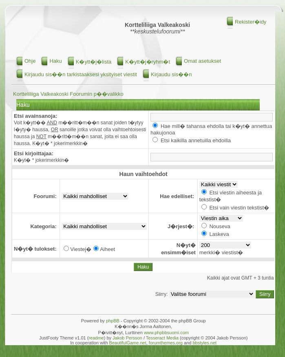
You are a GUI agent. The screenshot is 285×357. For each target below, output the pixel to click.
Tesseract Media (162, 337)
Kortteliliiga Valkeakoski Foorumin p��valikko (68, 94)
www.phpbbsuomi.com (166, 332)
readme (96, 337)
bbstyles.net (204, 342)
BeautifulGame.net (127, 342)
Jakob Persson (127, 337)
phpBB (112, 320)
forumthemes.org (166, 342)
